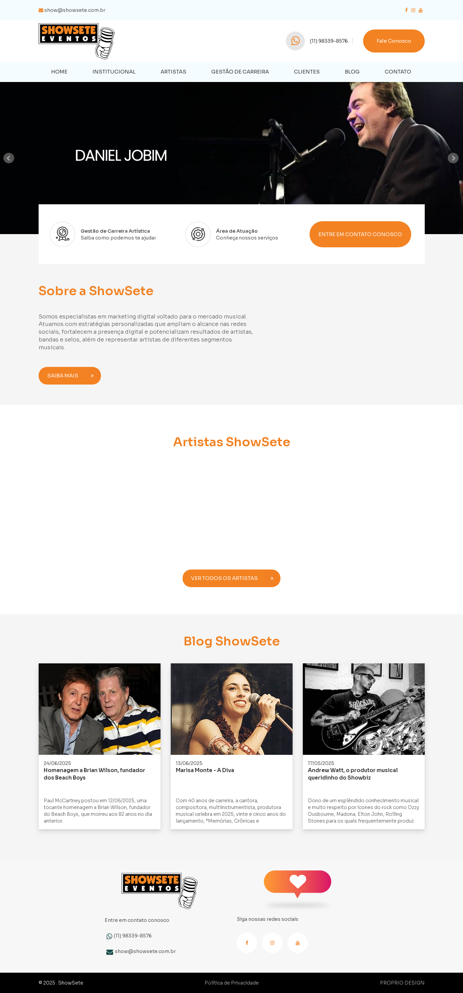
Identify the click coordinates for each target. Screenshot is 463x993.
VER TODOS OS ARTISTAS (235, 578)
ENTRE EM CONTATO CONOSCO (360, 234)
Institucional (113, 71)
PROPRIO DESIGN (402, 983)
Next (454, 158)
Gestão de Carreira (240, 71)
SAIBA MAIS (74, 376)
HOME (59, 71)
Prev (9, 158)
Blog (352, 71)
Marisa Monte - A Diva (205, 770)
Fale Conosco (394, 41)
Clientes (307, 71)
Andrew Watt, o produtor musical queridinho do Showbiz (353, 774)
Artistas (173, 71)
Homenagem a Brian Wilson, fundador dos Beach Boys (94, 774)
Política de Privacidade (232, 983)
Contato (398, 71)
